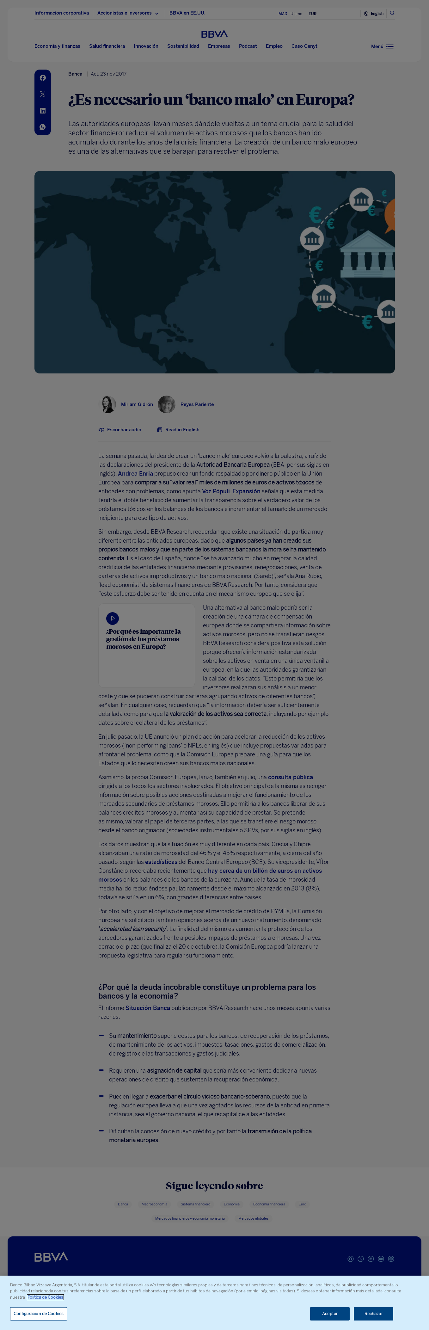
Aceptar (330, 1313)
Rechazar (374, 1313)
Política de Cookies (45, 1297)
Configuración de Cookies (39, 1313)
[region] (214, 1303)
